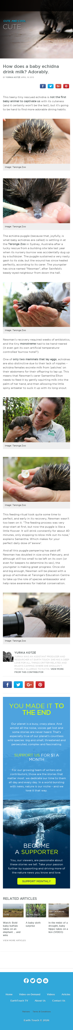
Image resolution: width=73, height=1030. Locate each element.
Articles (66, 994)
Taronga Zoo (17, 244)
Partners (26, 1012)
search (69, 6)
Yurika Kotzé (13, 77)
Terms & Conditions (42, 1012)
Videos (51, 994)
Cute (12, 27)
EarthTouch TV (19, 1000)
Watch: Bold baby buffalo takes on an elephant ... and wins (11, 928)
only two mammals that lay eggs (35, 359)
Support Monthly (36, 881)
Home (9, 994)
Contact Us (58, 1000)
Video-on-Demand (29, 994)
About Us (40, 1000)
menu (4, 6)
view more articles (14, 940)
